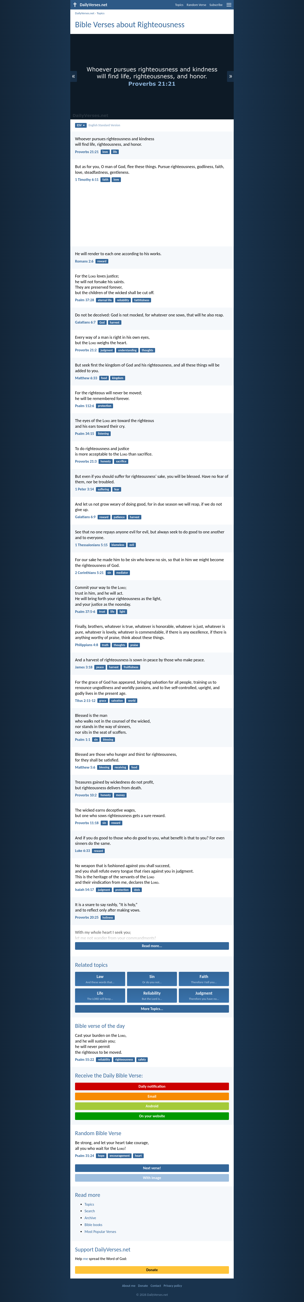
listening (103, 433)
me (85, 1258)
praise (134, 645)
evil (131, 545)
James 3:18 (83, 667)
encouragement (120, 1155)
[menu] (229, 6)
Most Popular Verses (100, 1231)
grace (102, 700)
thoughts (147, 350)
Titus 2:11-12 (85, 700)
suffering (103, 489)
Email (152, 1096)
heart (138, 1155)
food (104, 378)
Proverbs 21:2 (86, 350)
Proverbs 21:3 (86, 461)
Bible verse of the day (100, 1025)
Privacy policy (173, 1286)
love (105, 152)
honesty (105, 461)
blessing (108, 739)
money (120, 795)
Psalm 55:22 (84, 1059)
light (122, 611)
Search (90, 1211)
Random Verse (196, 5)
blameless (117, 545)
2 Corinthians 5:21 (89, 572)
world (131, 700)
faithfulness (141, 300)
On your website (152, 1116)
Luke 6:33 (82, 850)
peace (100, 667)
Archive (90, 1218)
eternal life (105, 300)
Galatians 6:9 (85, 517)
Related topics (91, 964)
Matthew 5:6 (85, 767)
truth (105, 645)
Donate (152, 1270)
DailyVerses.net (84, 13)
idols (137, 890)
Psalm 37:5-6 (85, 611)
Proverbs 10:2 (86, 795)
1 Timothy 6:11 (87, 179)
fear (116, 489)
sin (109, 572)
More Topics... (152, 1008)
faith (105, 179)
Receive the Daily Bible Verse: (109, 1075)
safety (142, 1059)
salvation (117, 700)
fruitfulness (131, 667)
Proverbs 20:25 (87, 917)
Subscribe (216, 5)
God (101, 322)
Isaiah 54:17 (84, 889)
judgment (106, 350)
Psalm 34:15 (84, 433)
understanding (127, 350)
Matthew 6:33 (86, 378)
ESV (81, 125)
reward (101, 261)
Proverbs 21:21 (87, 152)
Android (152, 1106)
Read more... (152, 946)
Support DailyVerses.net (102, 1249)
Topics (179, 5)
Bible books (93, 1224)
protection (104, 406)
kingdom (117, 378)
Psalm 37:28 (84, 300)
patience (119, 517)
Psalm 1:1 (82, 739)
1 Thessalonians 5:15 (91, 545)
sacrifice (121, 461)
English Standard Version (104, 125)
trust (102, 611)
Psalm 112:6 (84, 406)
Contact (156, 1286)
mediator (122, 572)
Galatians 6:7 (85, 322)
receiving (120, 767)
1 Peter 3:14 (84, 489)
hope (101, 1155)
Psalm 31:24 (84, 1155)
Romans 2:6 (84, 261)
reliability (123, 300)
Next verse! (152, 1168)
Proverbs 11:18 (87, 823)
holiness (107, 917)
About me (128, 1286)
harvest (114, 322)
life (115, 152)
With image (152, 1177)
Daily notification (151, 1086)
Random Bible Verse (98, 1133)
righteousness (124, 1059)
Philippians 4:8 (86, 645)
